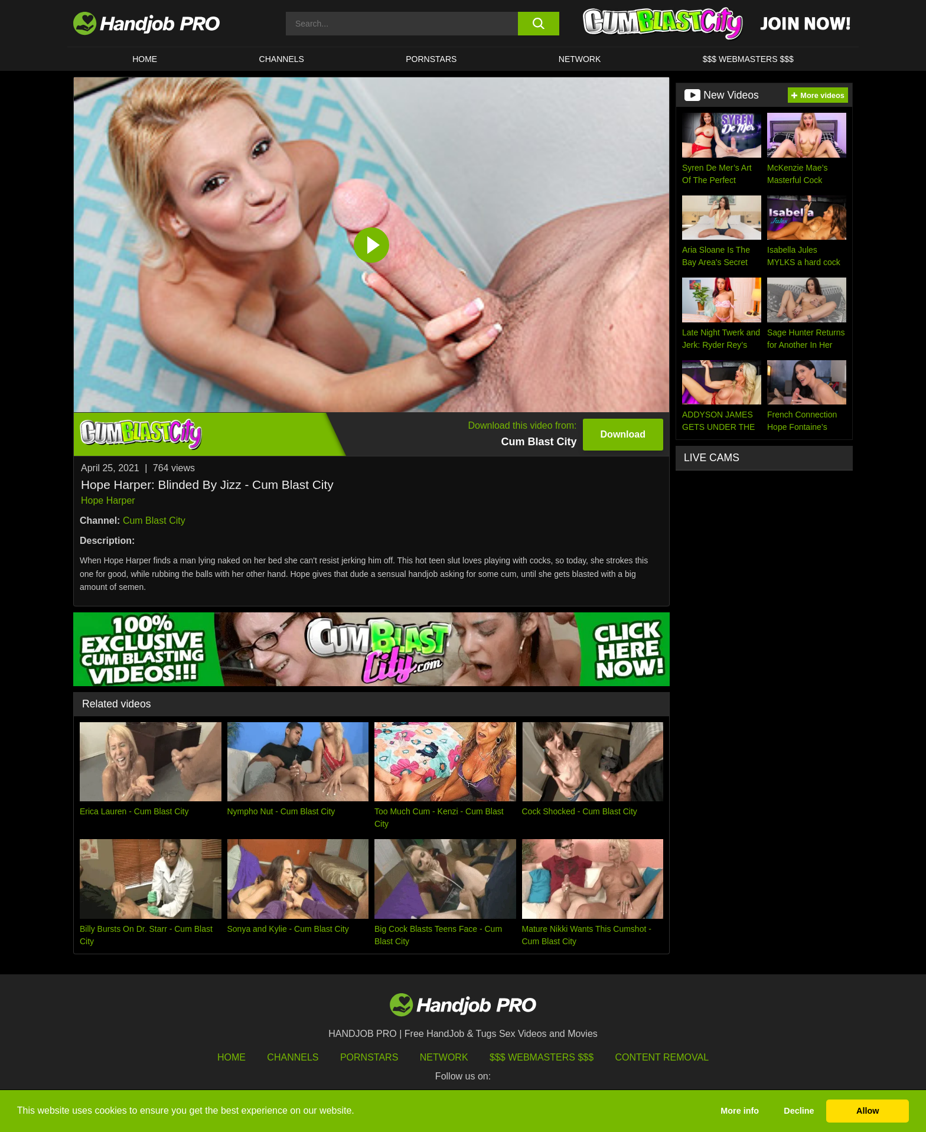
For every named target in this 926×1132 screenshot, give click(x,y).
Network (580, 59)
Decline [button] (799, 1110)
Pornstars (431, 59)
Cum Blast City (154, 521)
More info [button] (739, 1110)
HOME (144, 59)
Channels (292, 1057)
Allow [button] (867, 1110)
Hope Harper (108, 500)
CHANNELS (281, 59)
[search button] (538, 23)
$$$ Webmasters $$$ (542, 1057)
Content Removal (662, 1057)
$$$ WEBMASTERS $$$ (748, 59)
